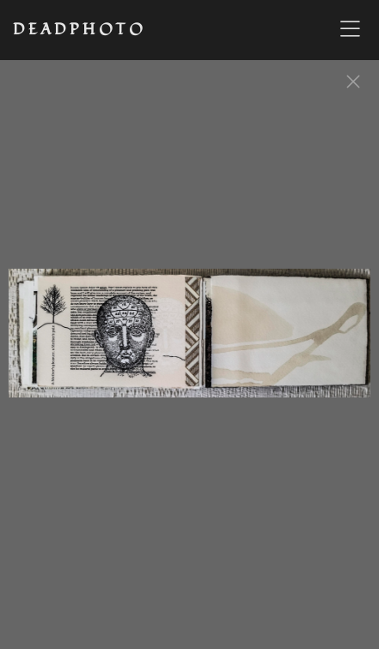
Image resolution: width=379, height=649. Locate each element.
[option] (189, 341)
